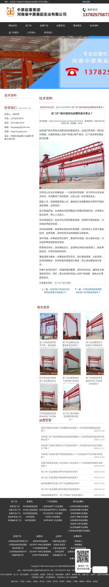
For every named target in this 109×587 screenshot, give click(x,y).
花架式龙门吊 (15, 510)
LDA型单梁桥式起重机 (79, 506)
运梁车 (59, 536)
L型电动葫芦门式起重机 (53, 506)
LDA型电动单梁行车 (18, 551)
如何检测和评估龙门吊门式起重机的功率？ (61, 483)
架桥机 (39, 536)
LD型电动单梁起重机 (18, 544)
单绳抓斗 (78, 541)
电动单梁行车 (18, 548)
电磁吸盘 (78, 544)
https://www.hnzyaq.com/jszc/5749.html (66, 121)
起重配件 (78, 536)
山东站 (28, 581)
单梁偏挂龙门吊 (15, 520)
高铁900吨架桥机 (40, 541)
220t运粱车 (59, 551)
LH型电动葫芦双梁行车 (18, 541)
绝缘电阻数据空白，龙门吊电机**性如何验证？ (62, 495)
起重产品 (44, 25)
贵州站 (62, 581)
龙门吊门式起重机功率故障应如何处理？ (60, 477)
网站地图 (86, 2)
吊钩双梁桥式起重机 (79, 513)
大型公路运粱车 (59, 548)
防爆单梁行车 (18, 555)
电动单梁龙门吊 (15, 517)
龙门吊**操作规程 (62, 283)
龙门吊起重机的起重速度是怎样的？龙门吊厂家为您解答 (70, 346)
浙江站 (41, 581)
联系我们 (48, 32)
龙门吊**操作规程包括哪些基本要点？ (71, 416)
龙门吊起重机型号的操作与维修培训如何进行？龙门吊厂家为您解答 (94, 346)
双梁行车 (17, 536)
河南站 (68, 581)
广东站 (21, 581)
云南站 (35, 581)
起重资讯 (61, 25)
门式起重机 (52, 501)
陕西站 (82, 581)
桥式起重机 (78, 501)
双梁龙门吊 (15, 506)
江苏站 (48, 581)
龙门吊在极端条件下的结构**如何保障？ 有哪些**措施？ (70, 382)
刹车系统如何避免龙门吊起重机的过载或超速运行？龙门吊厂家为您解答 (47, 382)
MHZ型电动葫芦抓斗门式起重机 (53, 510)
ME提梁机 (30, 517)
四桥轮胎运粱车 (59, 541)
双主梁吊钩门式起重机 (53, 513)
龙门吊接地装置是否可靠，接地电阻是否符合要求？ (47, 345)
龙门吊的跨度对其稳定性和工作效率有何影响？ (94, 381)
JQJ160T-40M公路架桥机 (40, 544)
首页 (58, 107)
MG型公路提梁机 (30, 510)
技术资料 (94, 25)
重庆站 (88, 581)
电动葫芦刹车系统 (78, 548)
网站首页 (13, 25)
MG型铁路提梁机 (30, 506)
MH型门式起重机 (53, 517)
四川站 (55, 581)
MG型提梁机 (30, 520)
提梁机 (30, 501)
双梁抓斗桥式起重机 (79, 524)
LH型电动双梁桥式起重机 (79, 531)
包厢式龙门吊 (15, 513)
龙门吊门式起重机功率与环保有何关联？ (60, 471)
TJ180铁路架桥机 (40, 548)
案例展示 (77, 25)
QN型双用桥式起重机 (79, 510)
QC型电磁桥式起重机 (79, 527)
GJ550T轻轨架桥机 (40, 555)
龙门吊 (28, 25)
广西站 (75, 581)
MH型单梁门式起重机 (53, 520)
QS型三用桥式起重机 (79, 517)
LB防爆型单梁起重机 (79, 520)
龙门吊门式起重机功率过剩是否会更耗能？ (61, 489)
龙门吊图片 (14, 32)
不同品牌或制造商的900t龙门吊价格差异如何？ (47, 416)
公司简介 (31, 32)
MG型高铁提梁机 (30, 513)
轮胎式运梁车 (59, 544)
